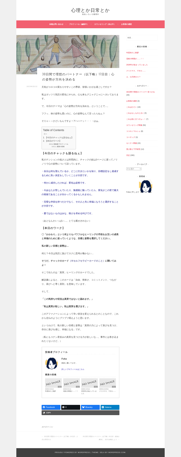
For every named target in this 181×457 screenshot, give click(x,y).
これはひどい (131, 107)
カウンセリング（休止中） (104, 24)
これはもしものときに (135, 113)
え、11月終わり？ (133, 77)
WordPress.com (116, 452)
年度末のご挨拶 (50, 391)
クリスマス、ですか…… (107, 391)
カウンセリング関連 (134, 125)
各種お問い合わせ (56, 24)
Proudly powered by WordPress (72, 452)
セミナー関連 (131, 143)
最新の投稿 (60, 146)
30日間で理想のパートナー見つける (140, 92)
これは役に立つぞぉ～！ (136, 119)
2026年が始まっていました (89, 392)
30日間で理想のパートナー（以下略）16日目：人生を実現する (60, 438)
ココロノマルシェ (133, 131)
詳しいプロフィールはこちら (72, 369)
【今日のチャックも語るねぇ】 (59, 137)
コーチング (130, 137)
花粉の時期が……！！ (70, 391)
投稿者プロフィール (61, 144)
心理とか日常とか (90, 9)
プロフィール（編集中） (78, 24)
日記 (59, 387)
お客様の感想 (126, 24)
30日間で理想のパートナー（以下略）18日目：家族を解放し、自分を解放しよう (101, 438)
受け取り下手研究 (133, 149)
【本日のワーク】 (53, 141)
